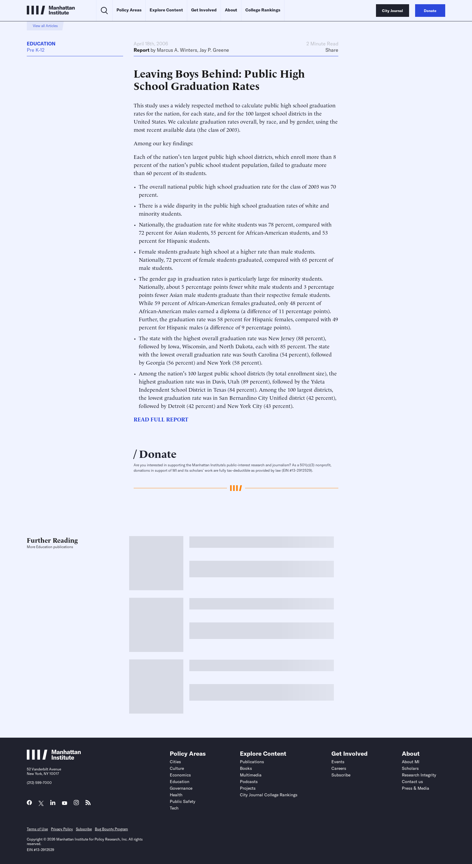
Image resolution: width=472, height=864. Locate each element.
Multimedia (251, 775)
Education (41, 44)
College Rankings (262, 10)
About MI (410, 761)
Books (246, 768)
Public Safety (182, 801)
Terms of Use (37, 829)
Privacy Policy (62, 829)
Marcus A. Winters (177, 50)
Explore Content (166, 10)
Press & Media (415, 788)
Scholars (410, 768)
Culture (177, 768)
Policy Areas (128, 10)
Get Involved (204, 10)
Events (337, 761)
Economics (180, 775)
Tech (174, 808)
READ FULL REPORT (161, 419)
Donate (158, 453)
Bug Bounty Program (111, 829)
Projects (248, 788)
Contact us (412, 781)
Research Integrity (419, 775)
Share (331, 50)
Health (176, 795)
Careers (338, 768)
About (231, 10)
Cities (175, 761)
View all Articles (45, 25)
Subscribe (340, 775)
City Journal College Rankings (268, 795)
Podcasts (249, 781)
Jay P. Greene (214, 50)
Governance (181, 788)
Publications (252, 761)
